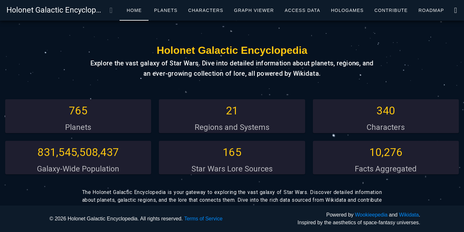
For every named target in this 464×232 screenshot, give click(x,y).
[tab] (134, 10)
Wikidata (409, 215)
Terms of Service (203, 218)
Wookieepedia (371, 215)
